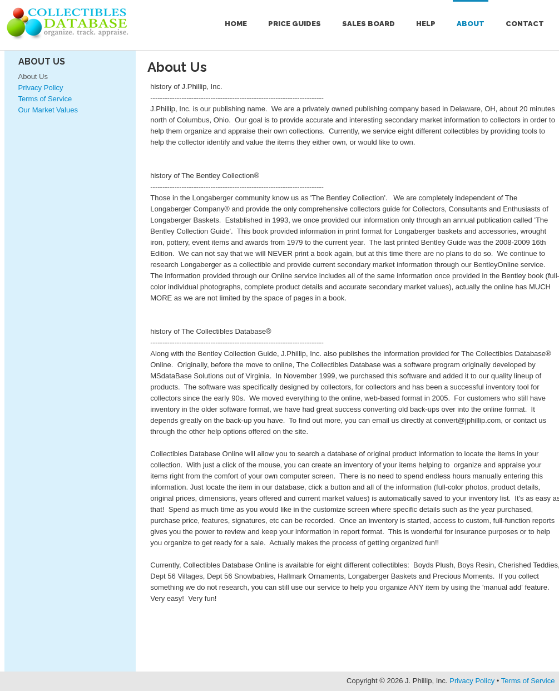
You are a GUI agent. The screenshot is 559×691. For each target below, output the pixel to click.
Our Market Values (48, 110)
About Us (41, 61)
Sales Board (368, 23)
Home (236, 23)
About (470, 23)
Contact (525, 23)
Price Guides (294, 23)
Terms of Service (45, 99)
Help (426, 23)
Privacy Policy (40, 87)
